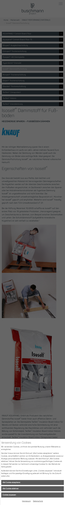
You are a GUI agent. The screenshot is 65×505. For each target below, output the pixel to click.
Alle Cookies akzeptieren (11, 482)
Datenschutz (38, 501)
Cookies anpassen (9, 495)
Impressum (26, 501)
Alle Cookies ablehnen (11, 489)
